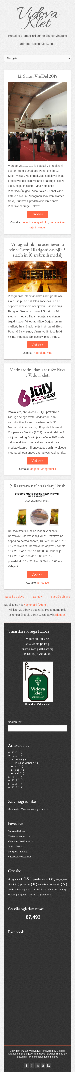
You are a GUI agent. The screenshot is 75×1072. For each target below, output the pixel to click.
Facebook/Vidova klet (19, 856)
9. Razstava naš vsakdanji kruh (37, 486)
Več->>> (37, 214)
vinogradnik (14, 879)
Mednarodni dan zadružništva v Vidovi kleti (37, 372)
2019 (15, 756)
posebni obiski (41, 879)
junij (17, 770)
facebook (26, 1065)
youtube (37, 1065)
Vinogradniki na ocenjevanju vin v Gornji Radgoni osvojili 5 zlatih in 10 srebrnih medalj (37, 250)
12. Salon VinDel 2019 (38, 76)
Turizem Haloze (16, 831)
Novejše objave (14, 596)
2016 (15, 784)
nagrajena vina (43, 352)
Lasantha (22, 1056)
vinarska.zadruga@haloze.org (38, 649)
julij (17, 766)
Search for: (15, 722)
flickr (32, 1065)
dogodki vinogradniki (35, 222)
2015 (15, 787)
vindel (42, 227)
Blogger (60, 614)
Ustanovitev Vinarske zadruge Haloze (28, 809)
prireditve (43, 582)
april (17, 773)
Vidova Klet (37, 19)
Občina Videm (15, 846)
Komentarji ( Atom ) (36, 604)
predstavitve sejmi (18, 889)
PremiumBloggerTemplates (43, 1056)
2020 (15, 752)
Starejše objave (60, 596)
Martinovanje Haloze (19, 836)
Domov (37, 596)
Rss (48, 1065)
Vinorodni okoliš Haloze (20, 841)
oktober (19, 759)
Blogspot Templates (35, 1053)
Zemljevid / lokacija (18, 851)
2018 (15, 777)
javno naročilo (29, 894)
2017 (15, 780)
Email (43, 1065)
